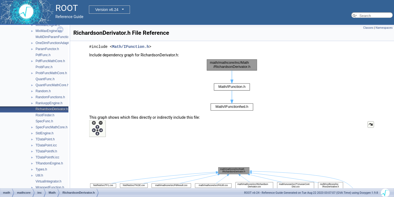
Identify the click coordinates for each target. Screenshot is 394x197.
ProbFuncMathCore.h (51, 73)
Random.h (43, 91)
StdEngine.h (44, 133)
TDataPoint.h (45, 139)
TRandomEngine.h (49, 163)
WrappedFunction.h (50, 187)
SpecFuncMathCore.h (52, 127)
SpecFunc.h (44, 121)
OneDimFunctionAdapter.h (55, 43)
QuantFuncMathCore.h (52, 85)
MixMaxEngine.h (48, 25)
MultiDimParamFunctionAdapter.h (60, 37)
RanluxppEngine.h (49, 103)
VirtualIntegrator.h (49, 181)
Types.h (41, 169)
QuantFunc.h (45, 79)
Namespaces (384, 28)
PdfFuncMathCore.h (50, 61)
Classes (368, 28)
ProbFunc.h (44, 67)
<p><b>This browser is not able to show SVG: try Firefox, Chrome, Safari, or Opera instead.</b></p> (232, 85)
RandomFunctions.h (50, 97)
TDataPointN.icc (47, 157)
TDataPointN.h (46, 151)
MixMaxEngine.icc (49, 31)
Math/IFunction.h (130, 46)
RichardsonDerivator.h (52, 109)
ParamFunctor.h (47, 49)
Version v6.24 (106, 9)
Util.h (39, 175)
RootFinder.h (45, 115)
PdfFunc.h (43, 55)
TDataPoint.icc (46, 145)
